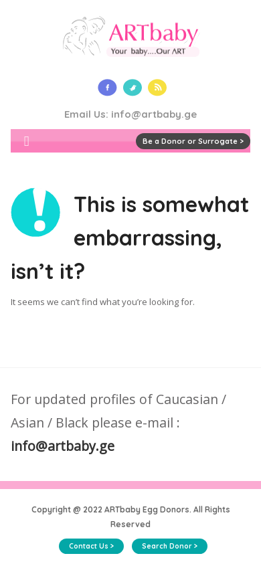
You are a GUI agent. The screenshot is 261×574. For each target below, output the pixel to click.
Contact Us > (91, 546)
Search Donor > (169, 546)
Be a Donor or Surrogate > (193, 141)
